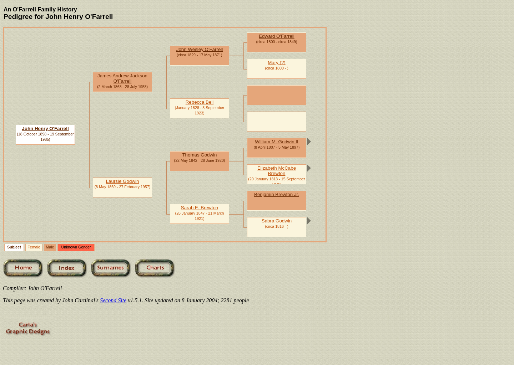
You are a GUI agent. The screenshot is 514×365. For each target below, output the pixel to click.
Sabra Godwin (277, 220)
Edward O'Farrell (276, 36)
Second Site (113, 300)
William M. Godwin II (276, 141)
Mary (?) (277, 62)
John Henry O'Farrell (45, 128)
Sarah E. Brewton (199, 207)
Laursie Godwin (122, 181)
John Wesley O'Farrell (199, 49)
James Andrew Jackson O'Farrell (122, 78)
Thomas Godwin (199, 155)
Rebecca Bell (200, 102)
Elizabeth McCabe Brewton (276, 170)
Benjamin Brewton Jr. (276, 194)
